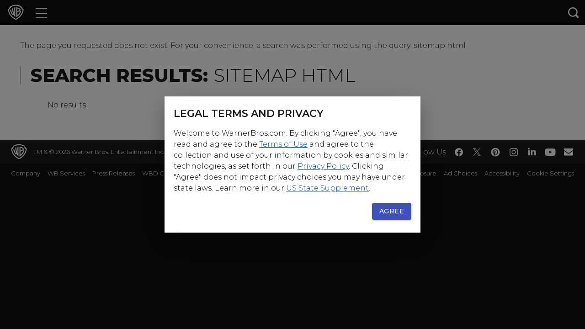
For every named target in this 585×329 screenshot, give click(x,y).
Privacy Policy (323, 166)
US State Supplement (327, 188)
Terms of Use (283, 144)
